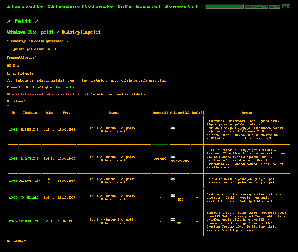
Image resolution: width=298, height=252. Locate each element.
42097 (13, 221)
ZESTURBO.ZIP (29, 221)
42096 (13, 197)
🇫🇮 (172, 128)
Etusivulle (27, 6)
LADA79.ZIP (30, 159)
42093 (13, 130)
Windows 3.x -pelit (30, 32)
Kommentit (182, 6)
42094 (13, 159)
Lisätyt (149, 6)
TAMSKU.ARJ (30, 197)
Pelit (22, 21)
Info (125, 6)
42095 (13, 181)
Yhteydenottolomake (81, 6)
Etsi (285, 6)
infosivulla (65, 87)
